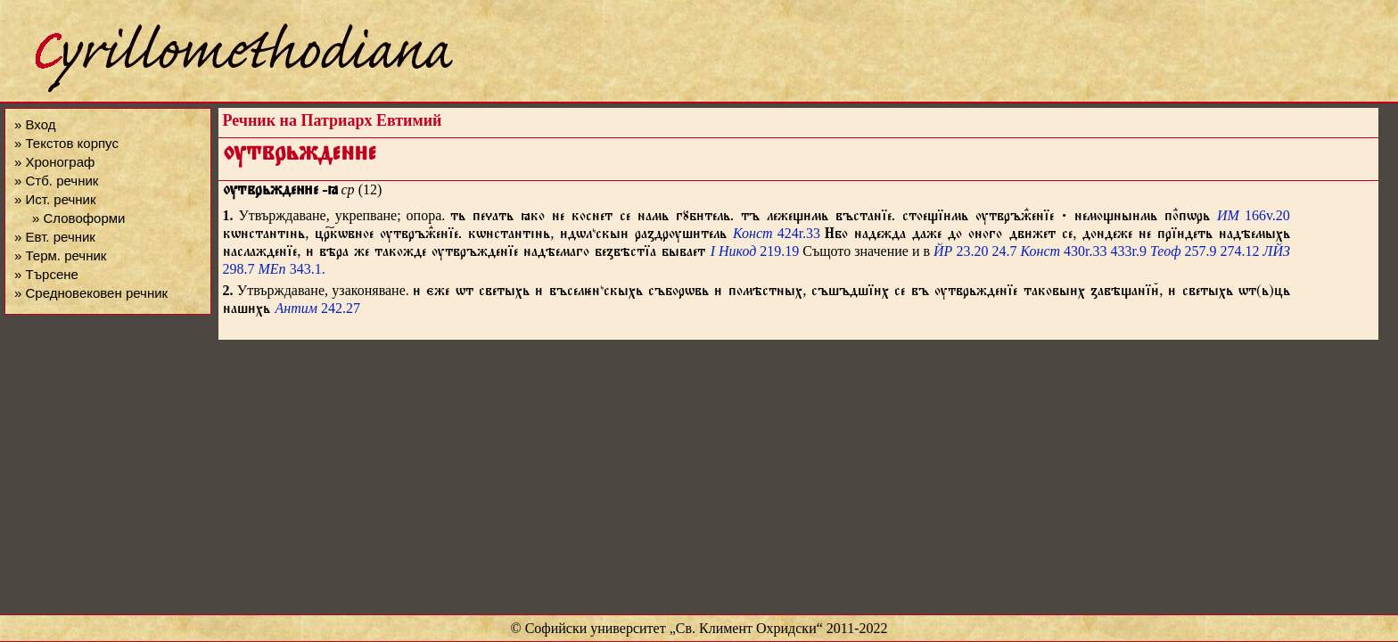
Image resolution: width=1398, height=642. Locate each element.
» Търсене (46, 274)
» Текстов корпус (66, 143)
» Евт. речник (54, 236)
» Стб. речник (56, 180)
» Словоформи (78, 218)
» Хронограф (54, 161)
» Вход (34, 124)
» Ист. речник (55, 199)
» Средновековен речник (91, 292)
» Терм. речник (60, 255)
